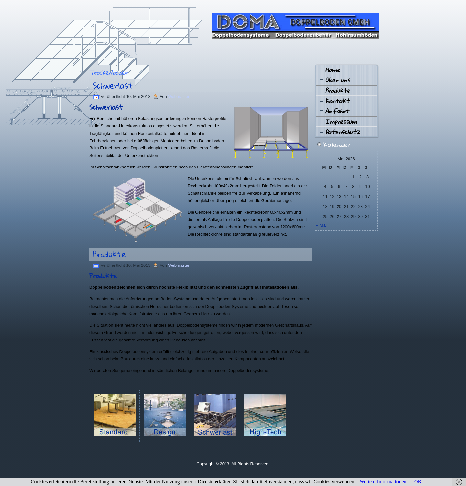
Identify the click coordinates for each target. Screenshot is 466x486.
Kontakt (337, 100)
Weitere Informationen (383, 481)
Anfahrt (337, 111)
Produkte (109, 254)
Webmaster (178, 96)
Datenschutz (342, 131)
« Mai (321, 225)
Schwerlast (113, 85)
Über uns (337, 80)
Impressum (341, 121)
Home (332, 69)
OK (418, 481)
